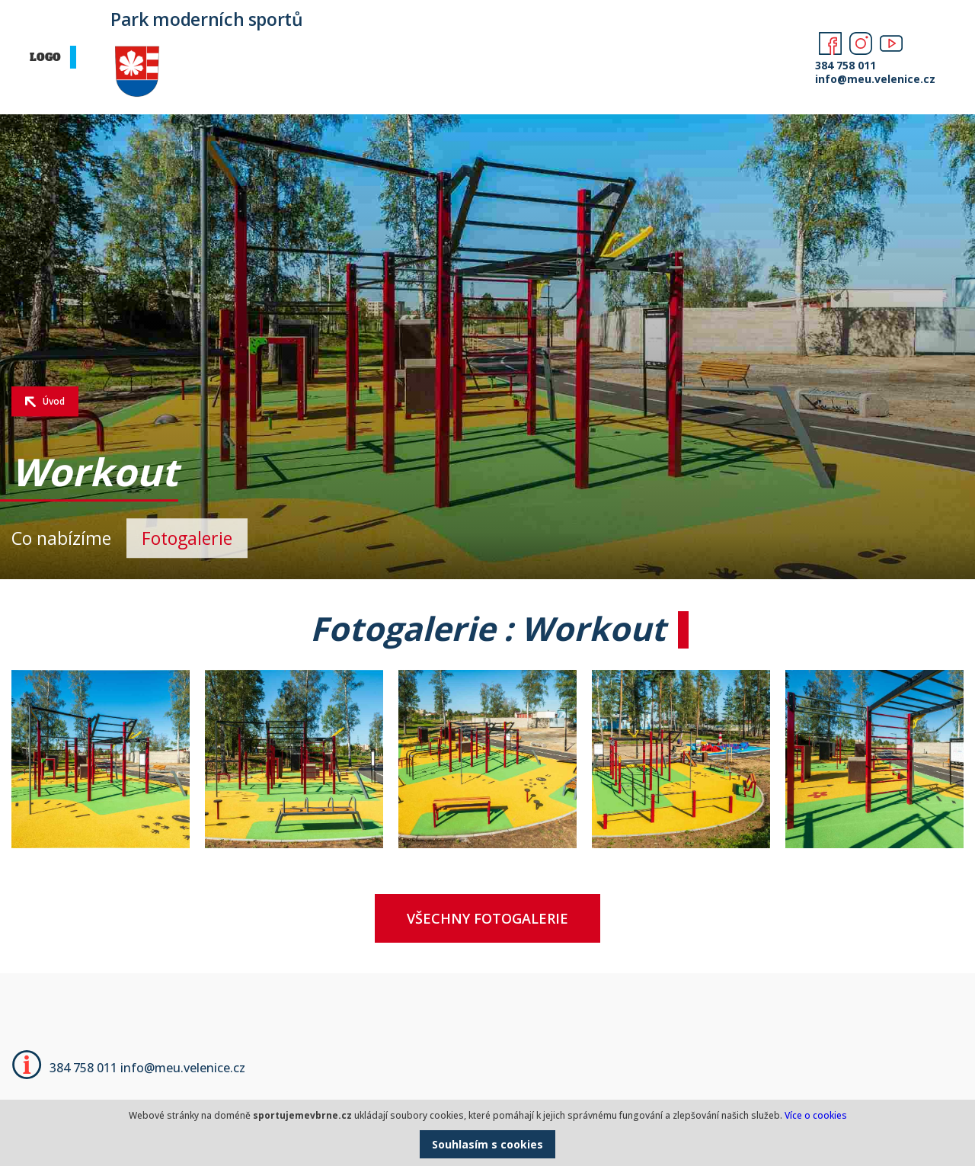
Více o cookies (816, 1115)
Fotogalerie (187, 538)
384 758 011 (845, 65)
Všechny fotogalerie (487, 918)
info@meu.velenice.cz (870, 79)
